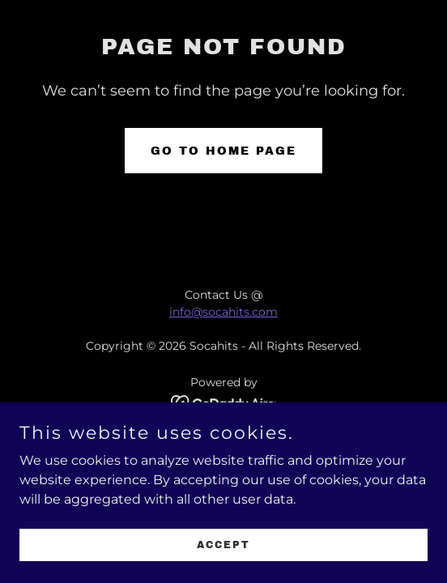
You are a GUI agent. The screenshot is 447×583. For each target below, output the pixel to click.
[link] (224, 402)
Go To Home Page (223, 151)
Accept (223, 566)
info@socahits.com (223, 311)
